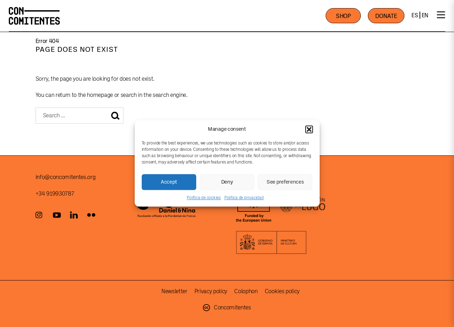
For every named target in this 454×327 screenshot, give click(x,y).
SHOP (343, 16)
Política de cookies (203, 197)
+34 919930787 (55, 194)
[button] (309, 129)
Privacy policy (211, 291)
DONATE (386, 16)
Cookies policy (282, 291)
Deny (227, 182)
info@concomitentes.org (66, 177)
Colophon (245, 291)
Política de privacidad (244, 197)
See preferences (285, 182)
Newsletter (174, 291)
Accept (169, 182)
